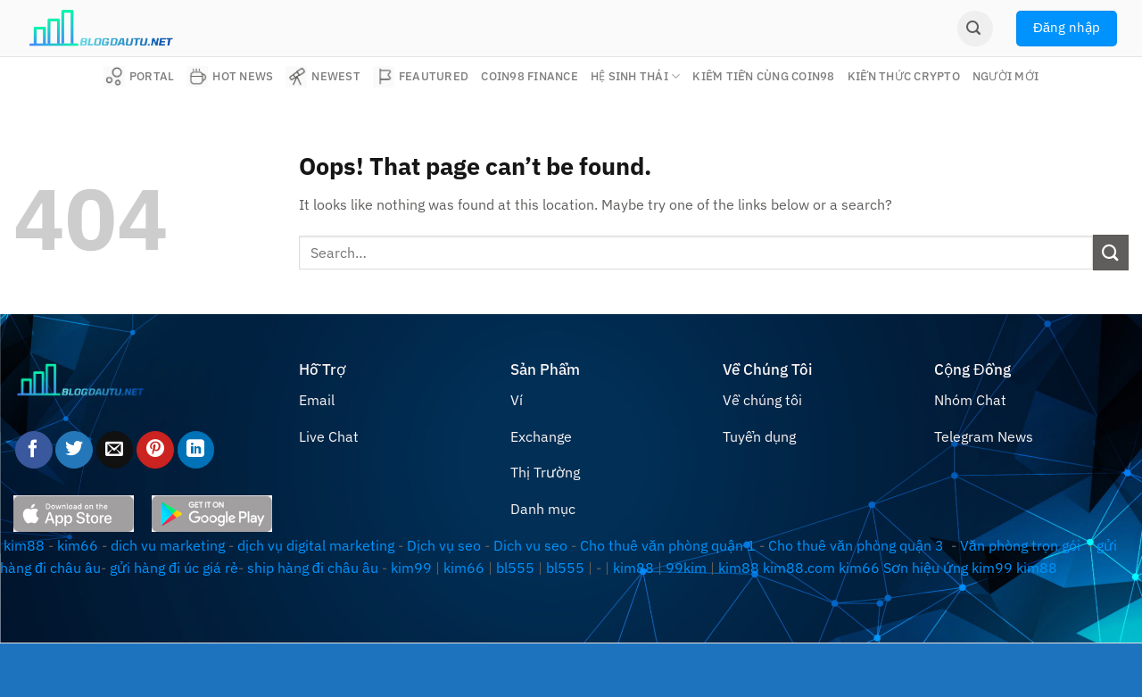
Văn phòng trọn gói (1020, 545)
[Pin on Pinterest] (155, 450)
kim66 (77, 545)
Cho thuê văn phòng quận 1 (668, 545)
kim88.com (799, 568)
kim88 (24, 545)
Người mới (1005, 76)
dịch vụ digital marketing (315, 545)
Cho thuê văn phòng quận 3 (856, 545)
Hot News (229, 76)
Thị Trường (545, 472)
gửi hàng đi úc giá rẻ (174, 568)
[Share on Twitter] (74, 450)
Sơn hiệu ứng (925, 568)
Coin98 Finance (529, 76)
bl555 (515, 568)
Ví (516, 400)
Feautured (420, 76)
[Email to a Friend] (115, 450)
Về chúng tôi (762, 400)
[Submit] (1111, 252)
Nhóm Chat (970, 400)
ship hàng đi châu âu (312, 568)
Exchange (541, 436)
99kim (686, 568)
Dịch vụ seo (444, 545)
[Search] (975, 28)
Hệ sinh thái (636, 76)
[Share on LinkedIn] (196, 450)
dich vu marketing (168, 545)
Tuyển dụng (759, 436)
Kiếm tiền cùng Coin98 (763, 76)
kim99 (411, 568)
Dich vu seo (530, 545)
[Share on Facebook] (34, 450)
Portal (139, 76)
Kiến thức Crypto (904, 76)
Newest (323, 76)
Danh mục (542, 509)
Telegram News (983, 436)
